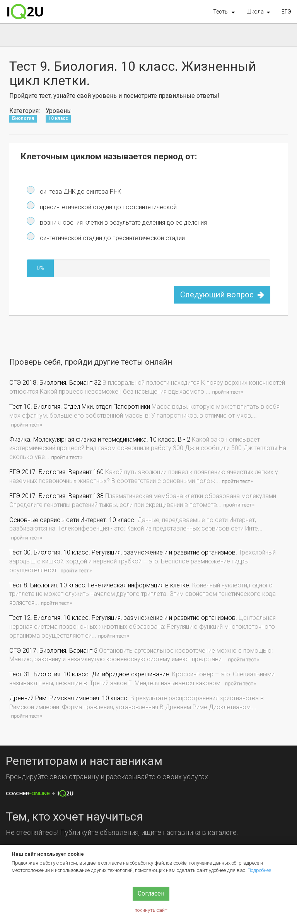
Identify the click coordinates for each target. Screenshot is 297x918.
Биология (23, 118)
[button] (224, 11)
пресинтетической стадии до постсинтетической (107, 207)
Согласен (151, 893)
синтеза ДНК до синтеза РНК (79, 191)
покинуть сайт (151, 910)
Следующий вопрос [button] (222, 294)
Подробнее (259, 870)
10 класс (58, 118)
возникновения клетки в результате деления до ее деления (122, 222)
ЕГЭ (286, 12)
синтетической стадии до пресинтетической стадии (111, 238)
